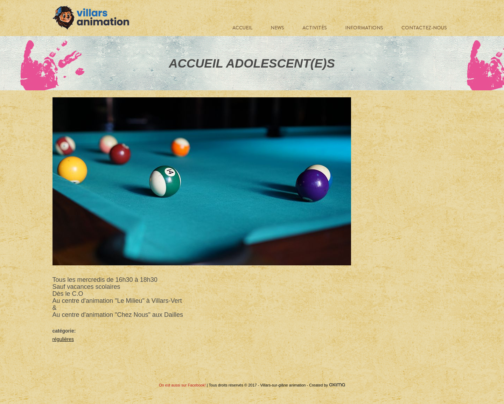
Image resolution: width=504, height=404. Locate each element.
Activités (314, 27)
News (277, 27)
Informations (364, 27)
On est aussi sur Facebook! (182, 385)
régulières (63, 339)
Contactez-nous (424, 27)
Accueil (242, 27)
